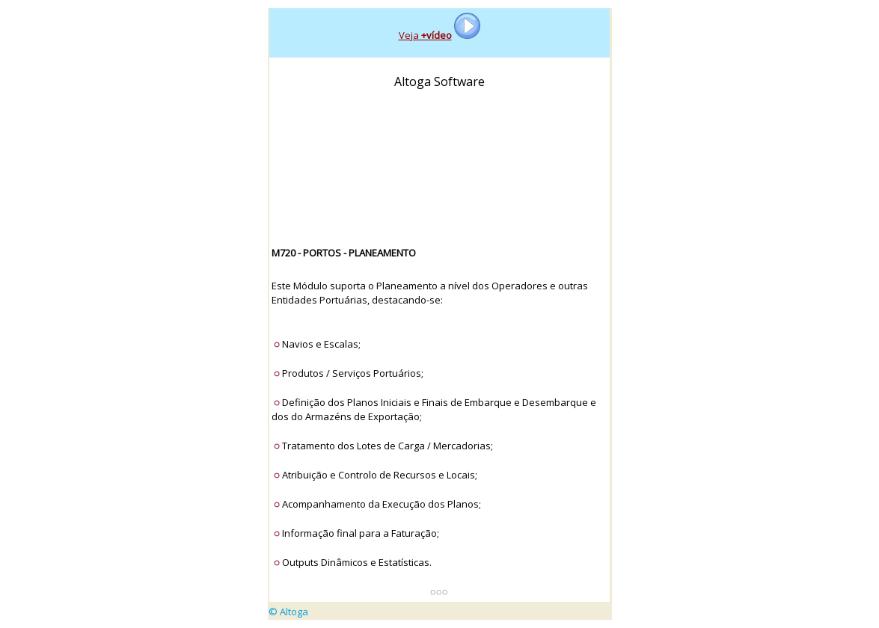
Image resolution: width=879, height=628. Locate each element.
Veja (425, 35)
